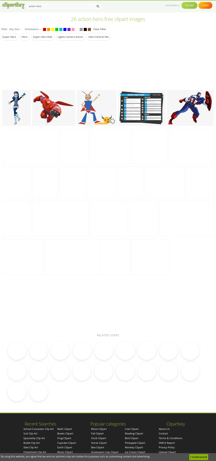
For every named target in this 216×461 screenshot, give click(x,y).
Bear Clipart (98, 433)
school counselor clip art (39, 406)
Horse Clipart (99, 419)
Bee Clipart (97, 424)
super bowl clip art (35, 438)
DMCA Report (167, 419)
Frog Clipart (64, 415)
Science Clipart (66, 433)
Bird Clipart (131, 415)
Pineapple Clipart (135, 419)
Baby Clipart (64, 438)
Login (205, 5)
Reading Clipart (134, 410)
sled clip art (31, 424)
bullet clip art (32, 419)
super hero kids (43, 37)
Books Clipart (65, 410)
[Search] (98, 6)
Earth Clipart (64, 424)
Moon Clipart (99, 406)
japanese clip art (34, 433)
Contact (163, 410)
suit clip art (30, 410)
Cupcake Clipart (66, 419)
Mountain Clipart (135, 438)
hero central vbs (99, 37)
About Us (164, 406)
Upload (189, 5)
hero (25, 37)
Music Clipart (65, 429)
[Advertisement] (108, 65)
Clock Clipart (98, 415)
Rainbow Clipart (100, 438)
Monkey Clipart (134, 424)
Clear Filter (99, 29)
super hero (9, 37)
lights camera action (71, 37)
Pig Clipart (131, 433)
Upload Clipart (167, 429)
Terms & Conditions (170, 415)
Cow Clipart (132, 406)
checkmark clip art (35, 429)
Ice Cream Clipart (135, 429)
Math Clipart (64, 406)
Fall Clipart (97, 410)
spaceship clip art (34, 415)
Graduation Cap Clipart (104, 429)
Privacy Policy (167, 424)
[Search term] (64, 6)
